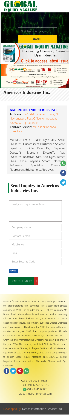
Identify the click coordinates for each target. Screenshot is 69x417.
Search (37, 38)
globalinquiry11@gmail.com (35, 393)
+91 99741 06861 (35, 389)
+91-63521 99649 (38, 385)
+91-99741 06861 (38, 380)
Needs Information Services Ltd (42, 409)
